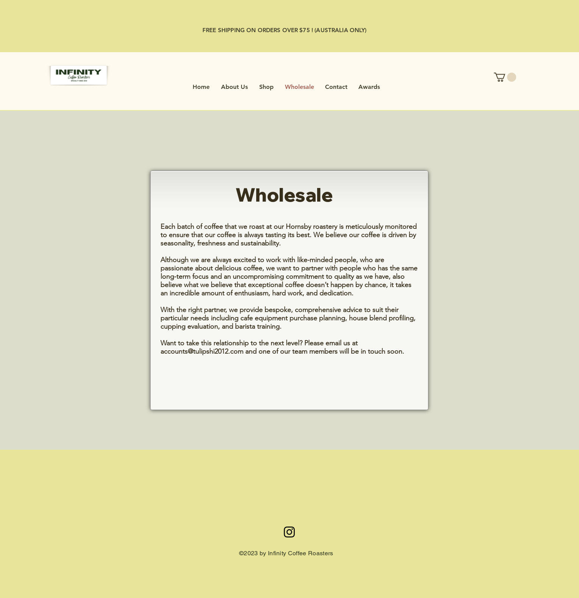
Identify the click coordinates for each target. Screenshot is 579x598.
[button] (505, 77)
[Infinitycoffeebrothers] (289, 532)
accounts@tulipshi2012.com (201, 351)
